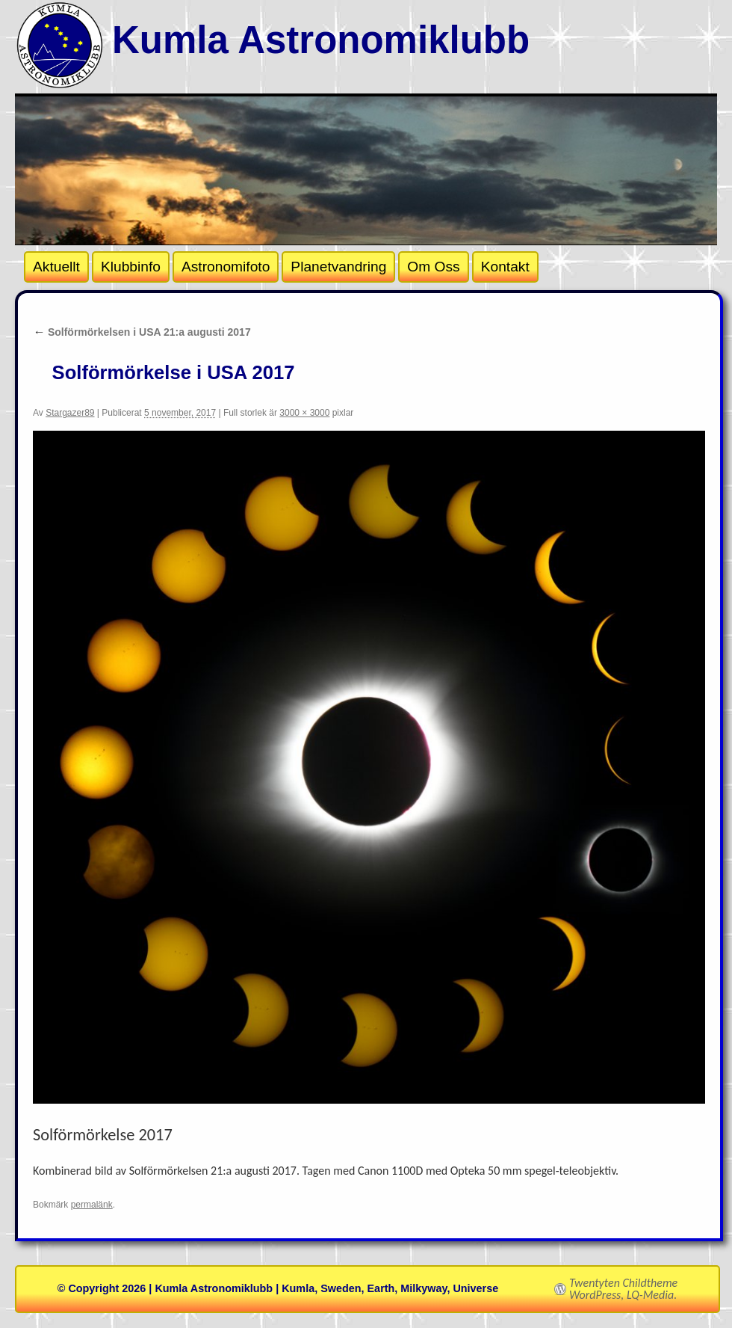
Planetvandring (338, 266)
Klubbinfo (131, 266)
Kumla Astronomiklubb (321, 40)
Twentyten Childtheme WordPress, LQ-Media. (623, 1289)
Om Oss (433, 266)
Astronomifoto (226, 266)
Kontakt (505, 266)
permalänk (92, 1204)
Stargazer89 (70, 413)
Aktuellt (56, 266)
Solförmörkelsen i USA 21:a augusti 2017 (142, 332)
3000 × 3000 (304, 413)
